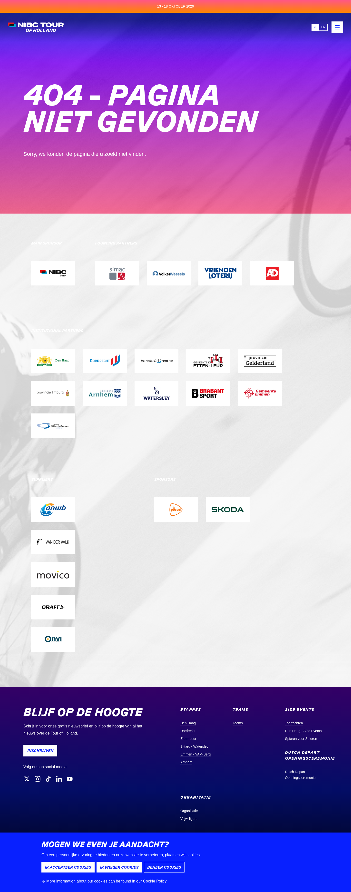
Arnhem (186, 762)
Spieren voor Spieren (301, 739)
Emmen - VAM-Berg (195, 754)
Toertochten (294, 723)
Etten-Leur (188, 739)
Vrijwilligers (188, 819)
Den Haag (188, 723)
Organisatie (189, 811)
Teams (238, 723)
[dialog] (175, 862)
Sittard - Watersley (194, 746)
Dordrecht (187, 731)
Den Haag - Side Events (303, 731)
